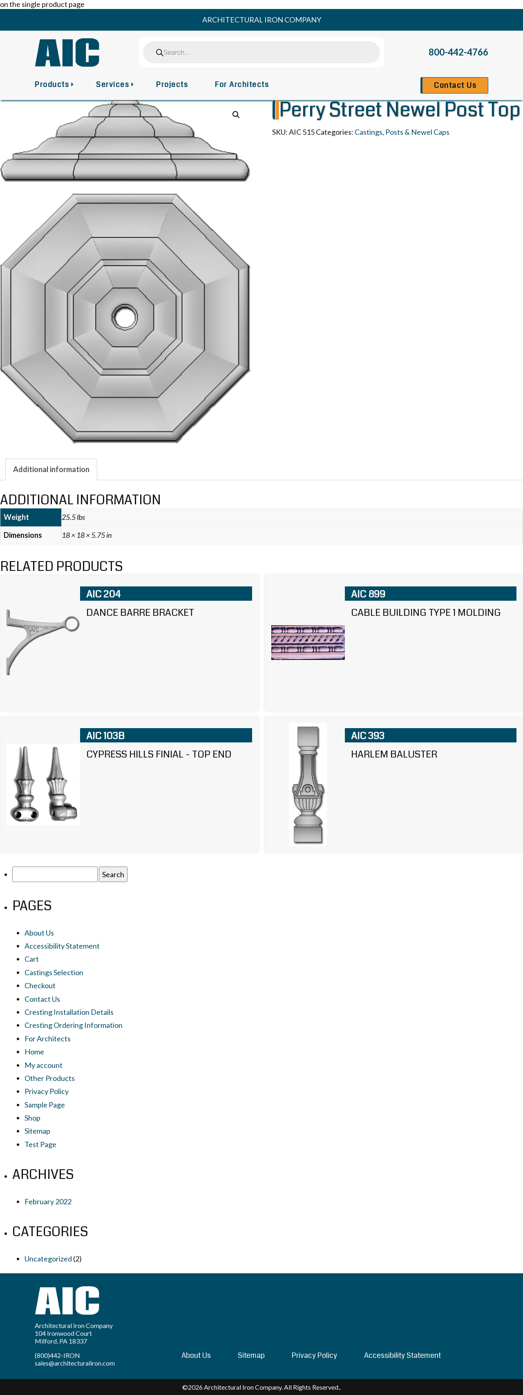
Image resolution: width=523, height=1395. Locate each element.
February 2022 (48, 1201)
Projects (172, 84)
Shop (32, 1117)
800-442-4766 (458, 52)
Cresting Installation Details (69, 1011)
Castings (368, 131)
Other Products (50, 1078)
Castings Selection (54, 972)
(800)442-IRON (57, 1355)
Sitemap (37, 1130)
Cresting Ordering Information (74, 1025)
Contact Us (455, 85)
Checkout (40, 985)
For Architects (242, 84)
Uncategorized (48, 1258)
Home (34, 1051)
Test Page (40, 1144)
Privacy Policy (47, 1091)
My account (44, 1065)
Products (52, 84)
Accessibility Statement (62, 945)
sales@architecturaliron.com (75, 1363)
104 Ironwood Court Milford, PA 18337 (63, 1337)
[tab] (51, 469)
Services (112, 84)
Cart (32, 958)
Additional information (51, 469)
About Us (39, 932)
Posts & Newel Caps (417, 131)
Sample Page (45, 1104)
